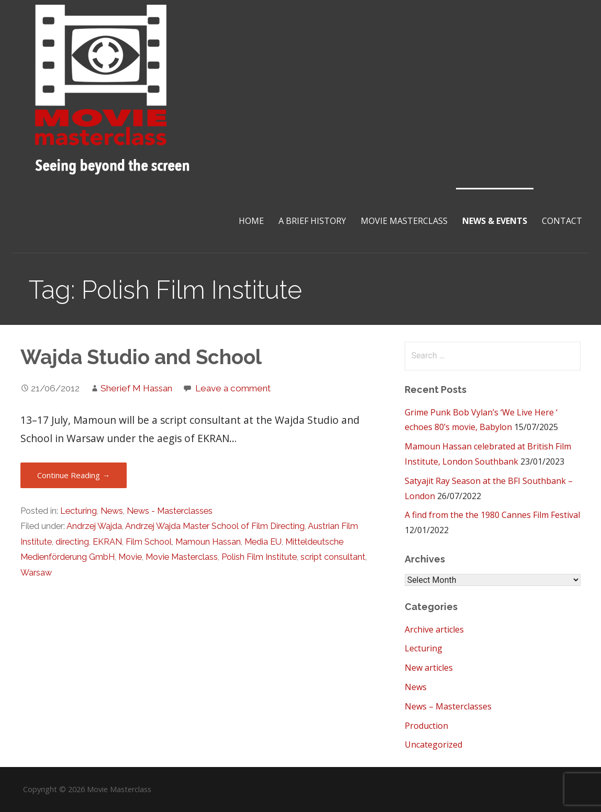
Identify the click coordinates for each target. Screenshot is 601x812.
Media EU (263, 542)
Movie (130, 557)
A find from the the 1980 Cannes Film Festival (492, 515)
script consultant (332, 557)
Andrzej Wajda (94, 526)
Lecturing (78, 511)
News (112, 511)
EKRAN (107, 542)
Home (251, 221)
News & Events (494, 221)
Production (426, 725)
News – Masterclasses (448, 706)
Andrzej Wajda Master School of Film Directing (215, 526)
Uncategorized (433, 744)
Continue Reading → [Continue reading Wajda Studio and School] (73, 475)
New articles (429, 667)
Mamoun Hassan (208, 542)
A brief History (312, 221)
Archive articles (434, 629)
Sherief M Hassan (136, 388)
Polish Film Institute (259, 557)
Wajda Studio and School (141, 357)
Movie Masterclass (404, 221)
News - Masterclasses (170, 511)
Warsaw (36, 573)
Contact (562, 221)
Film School (149, 542)
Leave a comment (233, 388)
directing (72, 542)
